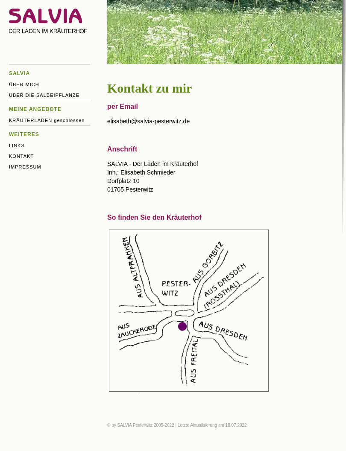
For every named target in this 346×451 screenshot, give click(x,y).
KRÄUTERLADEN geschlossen (47, 120)
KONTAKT (21, 156)
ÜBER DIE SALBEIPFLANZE (44, 95)
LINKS (17, 145)
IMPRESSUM (25, 166)
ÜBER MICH (24, 84)
